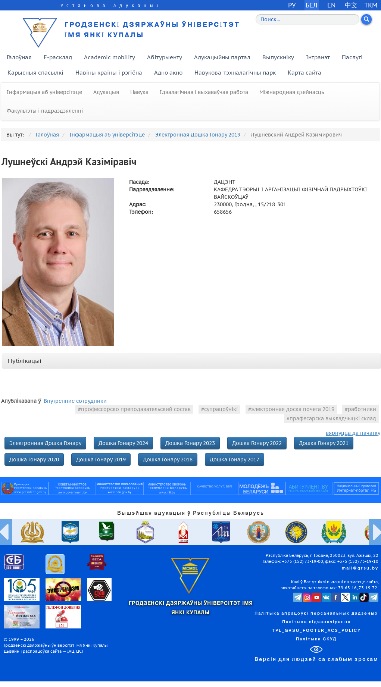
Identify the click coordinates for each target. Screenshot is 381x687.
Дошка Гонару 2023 (190, 443)
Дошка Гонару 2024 (123, 443)
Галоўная (19, 57)
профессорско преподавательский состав (136, 409)
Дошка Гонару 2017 (234, 459)
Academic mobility (109, 57)
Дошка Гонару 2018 (168, 459)
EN (331, 5)
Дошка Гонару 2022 (257, 443)
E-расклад (58, 57)
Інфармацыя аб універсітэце (44, 92)
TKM (371, 5)
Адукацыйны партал (222, 57)
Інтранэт (318, 57)
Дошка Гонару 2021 (324, 443)
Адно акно (168, 72)
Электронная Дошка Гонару (45, 443)
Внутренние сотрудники (75, 401)
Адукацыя (106, 92)
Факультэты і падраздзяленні (45, 110)
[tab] (191, 361)
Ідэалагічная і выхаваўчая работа (204, 92)
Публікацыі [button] (24, 360)
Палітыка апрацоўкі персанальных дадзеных (316, 613)
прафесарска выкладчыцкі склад (333, 418)
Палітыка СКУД (316, 639)
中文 (351, 5)
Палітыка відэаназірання (316, 622)
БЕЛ (312, 5)
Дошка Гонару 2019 (101, 459)
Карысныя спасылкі (35, 72)
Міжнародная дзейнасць (291, 92)
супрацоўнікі (221, 409)
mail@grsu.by (360, 568)
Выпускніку (278, 57)
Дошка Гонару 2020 (34, 459)
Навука (139, 92)
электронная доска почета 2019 (292, 409)
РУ (292, 5)
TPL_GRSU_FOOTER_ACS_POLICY (316, 631)
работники (362, 409)
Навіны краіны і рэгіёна (108, 72)
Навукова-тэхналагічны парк (235, 72)
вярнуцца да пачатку (353, 433)
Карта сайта (304, 72)
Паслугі (352, 57)
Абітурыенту (164, 57)
